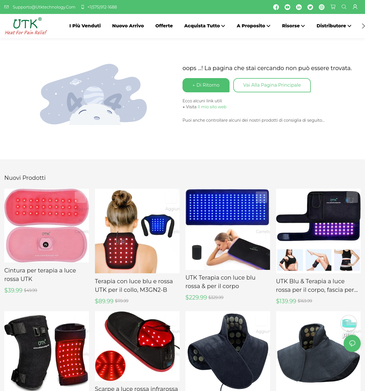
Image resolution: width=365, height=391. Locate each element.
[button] (363, 25)
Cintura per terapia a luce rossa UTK (40, 274)
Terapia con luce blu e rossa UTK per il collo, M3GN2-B (134, 285)
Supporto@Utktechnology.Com (41, 7)
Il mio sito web (212, 107)
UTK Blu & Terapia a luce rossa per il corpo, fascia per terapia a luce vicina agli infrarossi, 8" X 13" (315, 286)
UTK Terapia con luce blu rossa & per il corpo (220, 282)
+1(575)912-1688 (98, 7)
